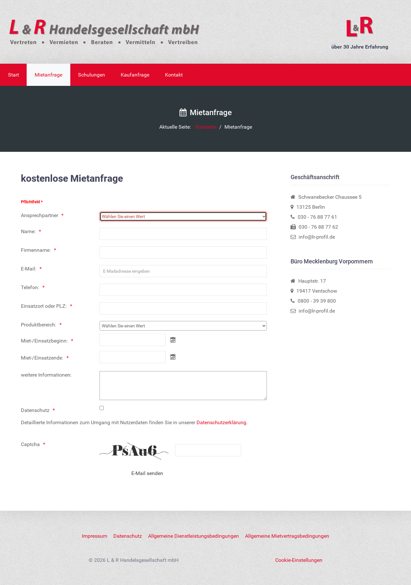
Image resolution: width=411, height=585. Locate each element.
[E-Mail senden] (147, 473)
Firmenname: (36, 250)
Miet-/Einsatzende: (42, 358)
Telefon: (30, 287)
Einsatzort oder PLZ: (44, 306)
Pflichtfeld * (32, 201)
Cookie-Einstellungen (298, 560)
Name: (28, 231)
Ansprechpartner (39, 215)
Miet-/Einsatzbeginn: (44, 341)
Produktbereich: (38, 325)
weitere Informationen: (46, 375)
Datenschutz (35, 410)
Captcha (30, 444)
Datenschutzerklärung (221, 422)
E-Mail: (28, 269)
